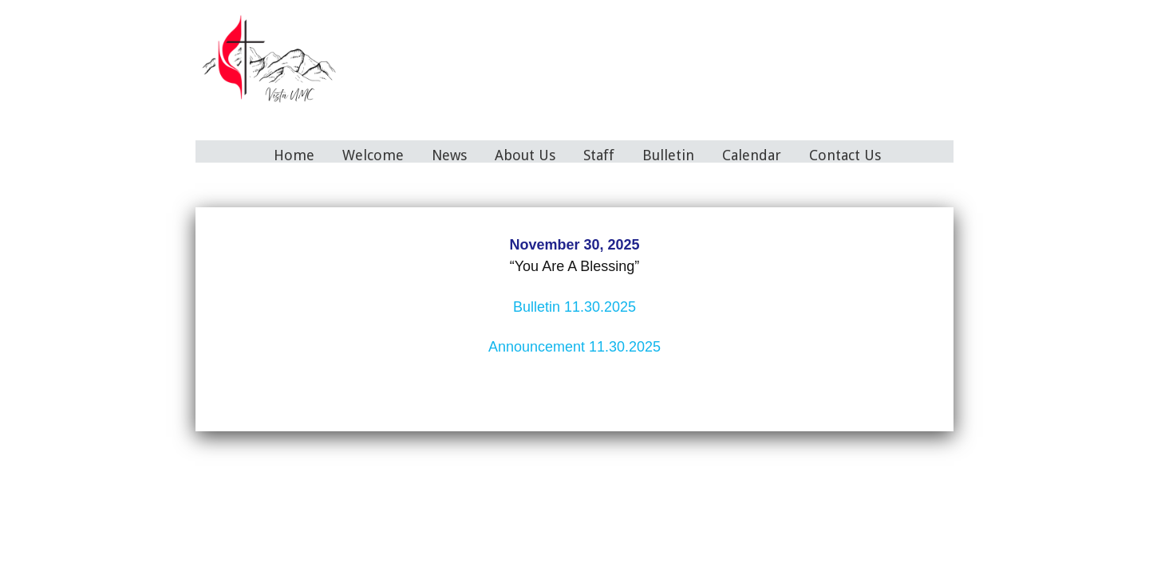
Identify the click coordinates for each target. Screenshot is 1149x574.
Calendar (751, 155)
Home (294, 155)
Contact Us (845, 155)
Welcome (373, 155)
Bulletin (668, 155)
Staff (598, 155)
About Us (525, 155)
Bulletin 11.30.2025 (574, 307)
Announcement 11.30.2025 (574, 347)
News (449, 155)
